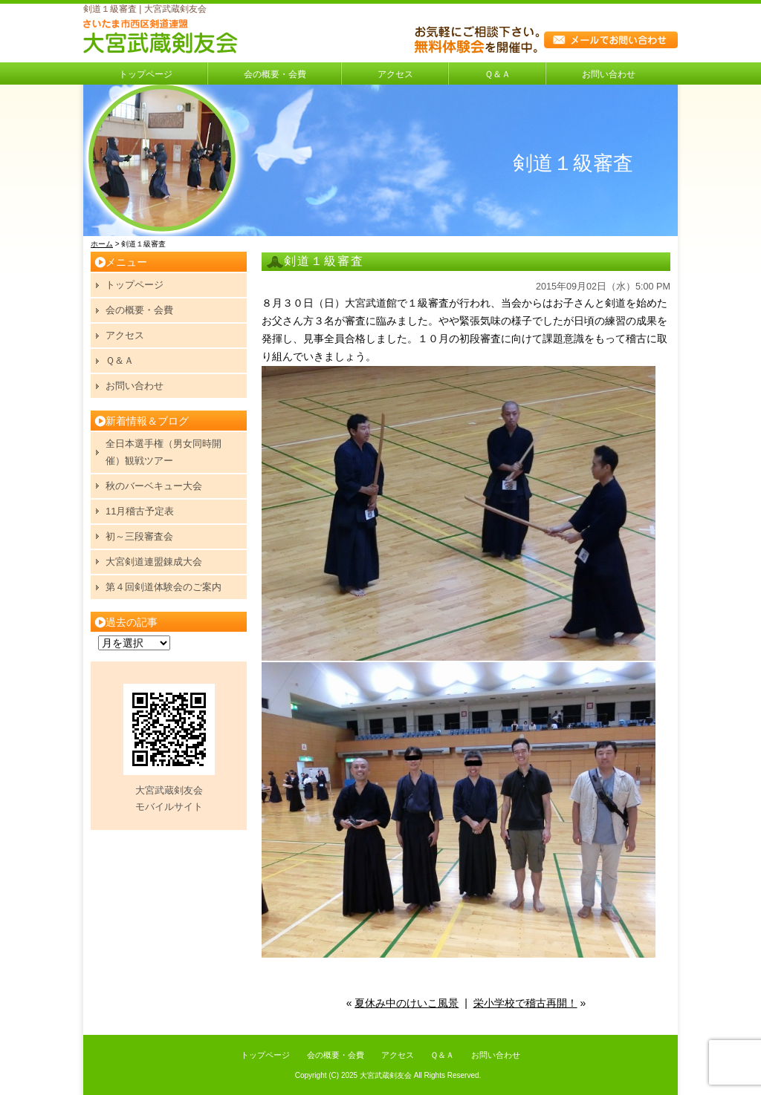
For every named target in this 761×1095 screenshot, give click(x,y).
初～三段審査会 (139, 536)
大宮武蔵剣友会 (386, 1075)
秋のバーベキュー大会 (154, 485)
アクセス (395, 74)
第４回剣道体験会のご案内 (163, 586)
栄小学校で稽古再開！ (525, 1003)
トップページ (145, 74)
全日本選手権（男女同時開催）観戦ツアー (163, 451)
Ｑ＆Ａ (498, 74)
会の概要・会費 (275, 74)
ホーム (102, 244)
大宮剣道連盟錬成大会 (154, 561)
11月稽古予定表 (140, 511)
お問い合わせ (608, 74)
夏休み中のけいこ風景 (406, 1003)
